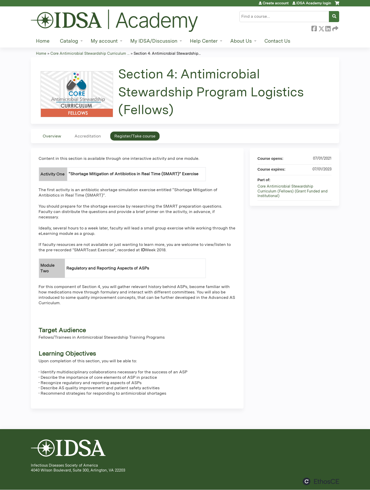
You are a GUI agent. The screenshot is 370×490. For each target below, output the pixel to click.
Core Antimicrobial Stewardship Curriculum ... (90, 53)
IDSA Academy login (313, 3)
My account (104, 41)
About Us (241, 41)
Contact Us (277, 41)
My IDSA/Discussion (153, 41)
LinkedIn (327, 28)
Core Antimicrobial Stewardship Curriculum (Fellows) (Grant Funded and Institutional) (292, 191)
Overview (52, 136)
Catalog (69, 41)
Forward (334, 28)
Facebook (314, 28)
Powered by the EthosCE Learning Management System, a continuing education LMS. (321, 481)
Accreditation (88, 136)
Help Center (204, 41)
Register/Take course (134, 136)
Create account (276, 3)
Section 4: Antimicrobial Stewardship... (167, 53)
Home (43, 41)
